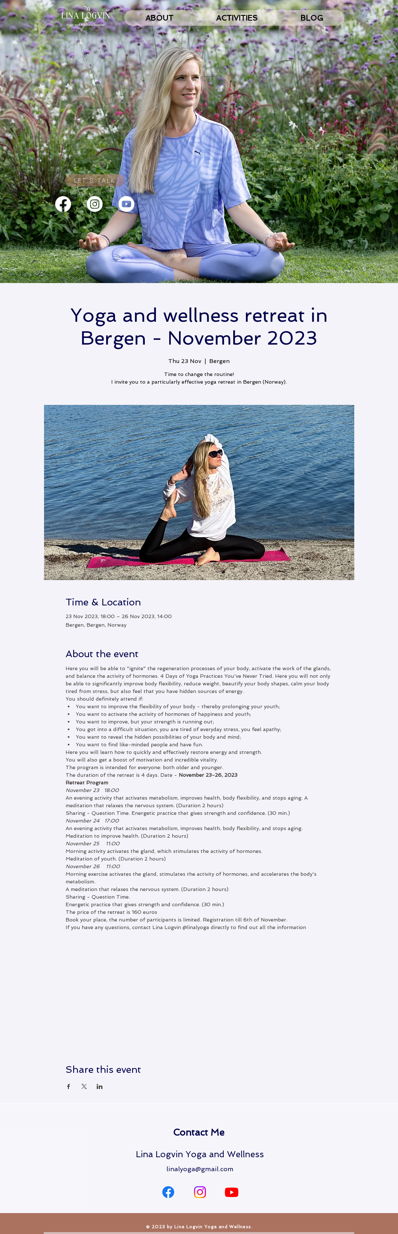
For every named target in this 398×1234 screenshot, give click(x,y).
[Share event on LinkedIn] (100, 1086)
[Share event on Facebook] (69, 1086)
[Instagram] (95, 204)
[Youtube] (126, 204)
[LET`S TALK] (94, 180)
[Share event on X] (84, 1086)
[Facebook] (63, 204)
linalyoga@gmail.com (200, 1169)
